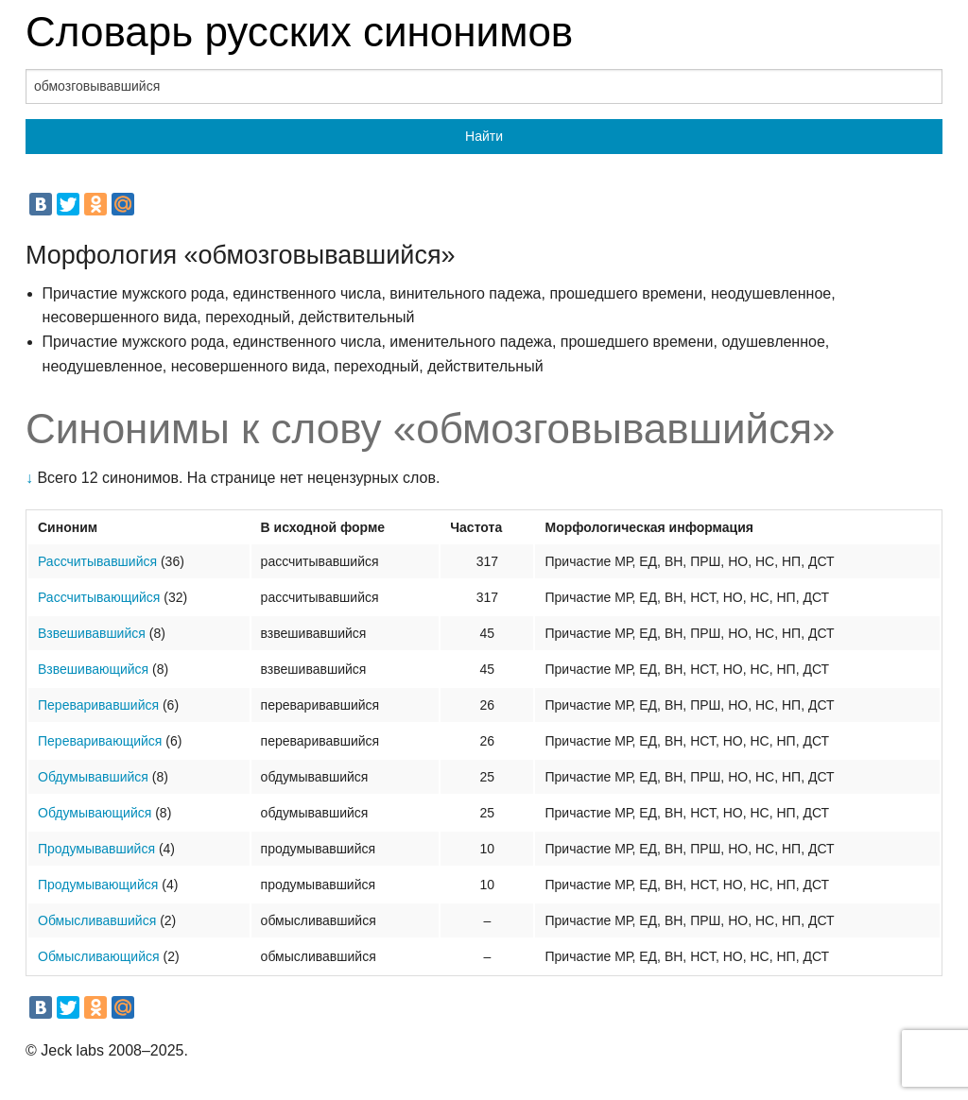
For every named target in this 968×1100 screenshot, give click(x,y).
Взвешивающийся (93, 669)
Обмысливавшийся (97, 920)
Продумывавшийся (96, 848)
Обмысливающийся (99, 956)
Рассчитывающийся (99, 597)
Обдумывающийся (94, 812)
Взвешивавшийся (92, 633)
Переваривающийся (100, 740)
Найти (484, 136)
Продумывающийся (98, 884)
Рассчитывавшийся (97, 561)
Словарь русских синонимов (299, 32)
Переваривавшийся (98, 705)
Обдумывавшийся (93, 776)
